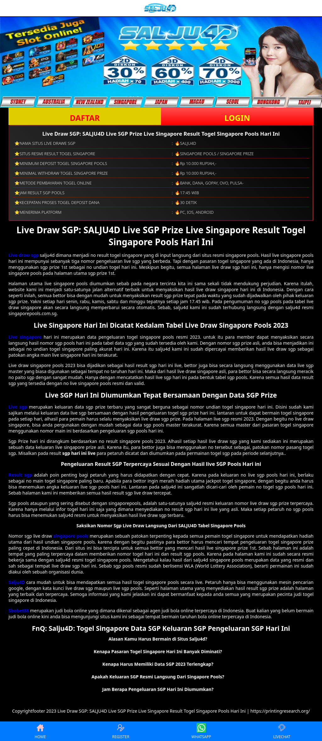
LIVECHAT (281, 731)
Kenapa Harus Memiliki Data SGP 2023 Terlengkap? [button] (158, 664)
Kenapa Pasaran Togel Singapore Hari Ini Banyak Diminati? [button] (158, 651)
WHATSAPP (201, 731)
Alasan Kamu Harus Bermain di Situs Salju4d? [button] (157, 639)
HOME (40, 731)
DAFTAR (85, 117)
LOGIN (237, 117)
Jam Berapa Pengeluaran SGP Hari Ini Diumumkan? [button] (158, 689)
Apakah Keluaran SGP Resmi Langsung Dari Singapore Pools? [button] (158, 677)
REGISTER (120, 731)
